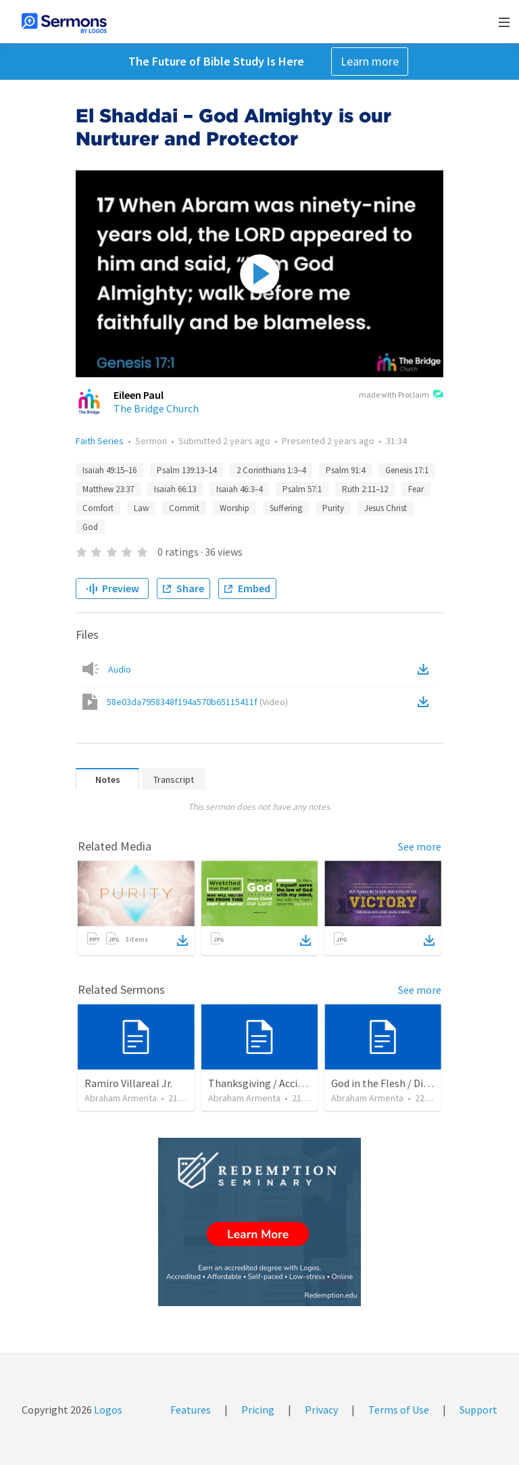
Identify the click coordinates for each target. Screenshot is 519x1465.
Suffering (286, 508)
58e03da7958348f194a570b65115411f (197, 702)
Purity (333, 508)
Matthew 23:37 (108, 489)
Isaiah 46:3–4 (239, 489)
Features (190, 1409)
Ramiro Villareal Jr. (128, 1083)
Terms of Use (398, 1409)
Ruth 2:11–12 (365, 489)
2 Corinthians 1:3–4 (271, 470)
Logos (107, 1409)
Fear (416, 489)
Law (141, 508)
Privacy (321, 1409)
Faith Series (100, 441)
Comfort (98, 508)
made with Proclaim (401, 395)
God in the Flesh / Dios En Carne (404, 1083)
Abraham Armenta (120, 1098)
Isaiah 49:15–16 (109, 470)
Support (478, 1409)
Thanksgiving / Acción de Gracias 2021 (295, 1083)
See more (419, 846)
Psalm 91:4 (345, 470)
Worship (234, 508)
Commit (184, 508)
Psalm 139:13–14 (186, 470)
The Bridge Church (156, 408)
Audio (119, 669)
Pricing (257, 1409)
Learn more (370, 61)
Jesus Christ (385, 508)
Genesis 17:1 (406, 470)
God (90, 527)
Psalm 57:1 (302, 489)
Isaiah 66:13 (175, 489)
